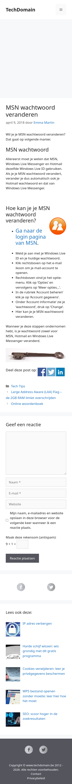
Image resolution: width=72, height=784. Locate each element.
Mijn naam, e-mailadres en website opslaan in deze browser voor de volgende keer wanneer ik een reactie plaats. (36, 520)
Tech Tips (18, 386)
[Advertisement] (36, 56)
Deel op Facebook (42, 372)
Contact (36, 774)
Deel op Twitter (51, 372)
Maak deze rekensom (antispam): (31, 537)
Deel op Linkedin (60, 372)
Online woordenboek (27, 403)
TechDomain (20, 9)
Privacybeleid (36, 778)
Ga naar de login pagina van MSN (31, 236)
